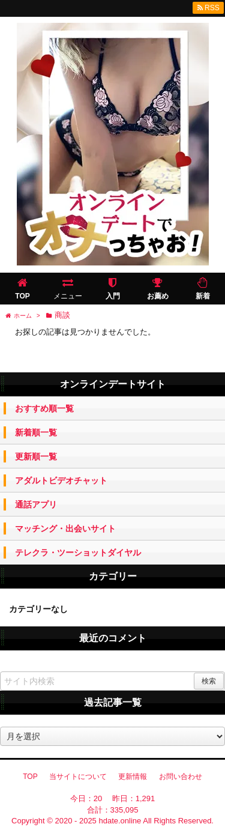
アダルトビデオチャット (61, 480)
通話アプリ (36, 504)
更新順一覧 (36, 456)
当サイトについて (78, 776)
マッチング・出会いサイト (65, 528)
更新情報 (132, 776)
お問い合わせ (180, 776)
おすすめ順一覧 (44, 408)
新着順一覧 (36, 432)
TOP (30, 776)
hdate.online (119, 820)
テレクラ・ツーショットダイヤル (78, 552)
